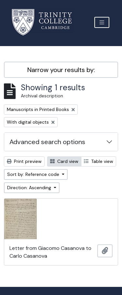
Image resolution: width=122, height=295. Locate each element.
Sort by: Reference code (34, 174)
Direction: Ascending (29, 188)
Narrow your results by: (61, 70)
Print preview (24, 161)
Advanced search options (47, 142)
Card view (64, 161)
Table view (98, 161)
